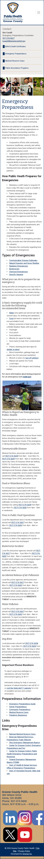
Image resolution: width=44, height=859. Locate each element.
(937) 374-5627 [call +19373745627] (17, 582)
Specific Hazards (16, 274)
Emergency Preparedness (15, 54)
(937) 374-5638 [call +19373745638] (24, 505)
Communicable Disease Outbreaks (23, 260)
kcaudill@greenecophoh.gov (14, 41)
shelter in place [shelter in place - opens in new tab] (13, 349)
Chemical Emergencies (18, 272)
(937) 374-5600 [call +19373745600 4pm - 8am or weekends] (8, 459)
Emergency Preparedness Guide (22, 704)
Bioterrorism (14, 269)
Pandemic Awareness (18, 715)
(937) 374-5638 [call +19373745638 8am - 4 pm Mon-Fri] (11, 456)
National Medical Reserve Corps (22, 734)
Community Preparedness (19, 709)
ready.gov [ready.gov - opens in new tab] (27, 377)
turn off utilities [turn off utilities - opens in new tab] (32, 358)
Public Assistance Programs (17, 68)
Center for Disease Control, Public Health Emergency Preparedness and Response (22, 754)
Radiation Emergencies (18, 266)
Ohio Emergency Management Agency (24, 742)
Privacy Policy (24, 851)
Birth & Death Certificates (15, 46)
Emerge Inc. (27, 854)
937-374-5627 (8, 38)
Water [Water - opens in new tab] (11, 313)
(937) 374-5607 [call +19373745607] (17, 522)
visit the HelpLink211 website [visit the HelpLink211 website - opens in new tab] (19, 688)
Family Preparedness (18, 707)
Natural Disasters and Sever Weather (24, 263)
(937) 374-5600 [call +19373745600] (20, 507)
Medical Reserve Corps (18, 712)
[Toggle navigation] (38, 12)
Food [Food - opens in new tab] (11, 318)
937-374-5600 (19, 801)
